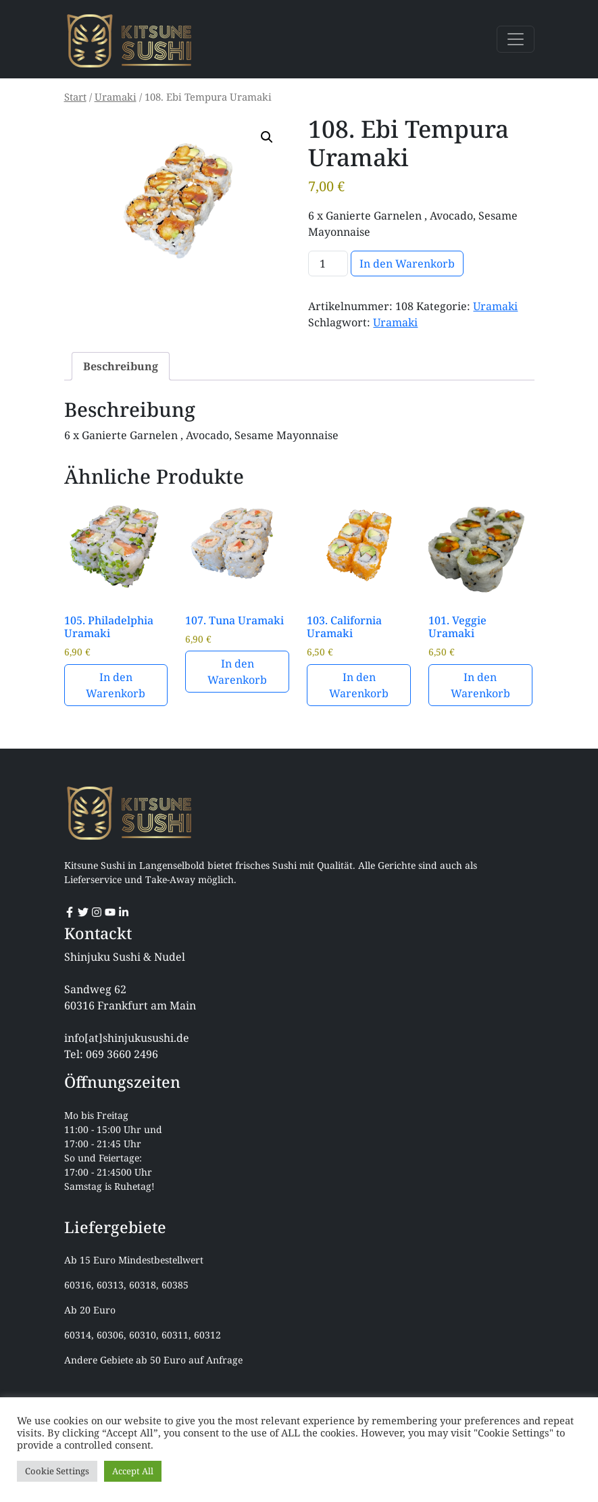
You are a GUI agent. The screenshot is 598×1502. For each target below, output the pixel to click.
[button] (267, 137)
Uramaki (115, 96)
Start (75, 96)
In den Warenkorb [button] (115, 685)
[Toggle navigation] (515, 39)
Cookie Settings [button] (57, 1471)
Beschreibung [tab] (120, 366)
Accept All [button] (132, 1471)
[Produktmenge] (327, 263)
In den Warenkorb (407, 263)
